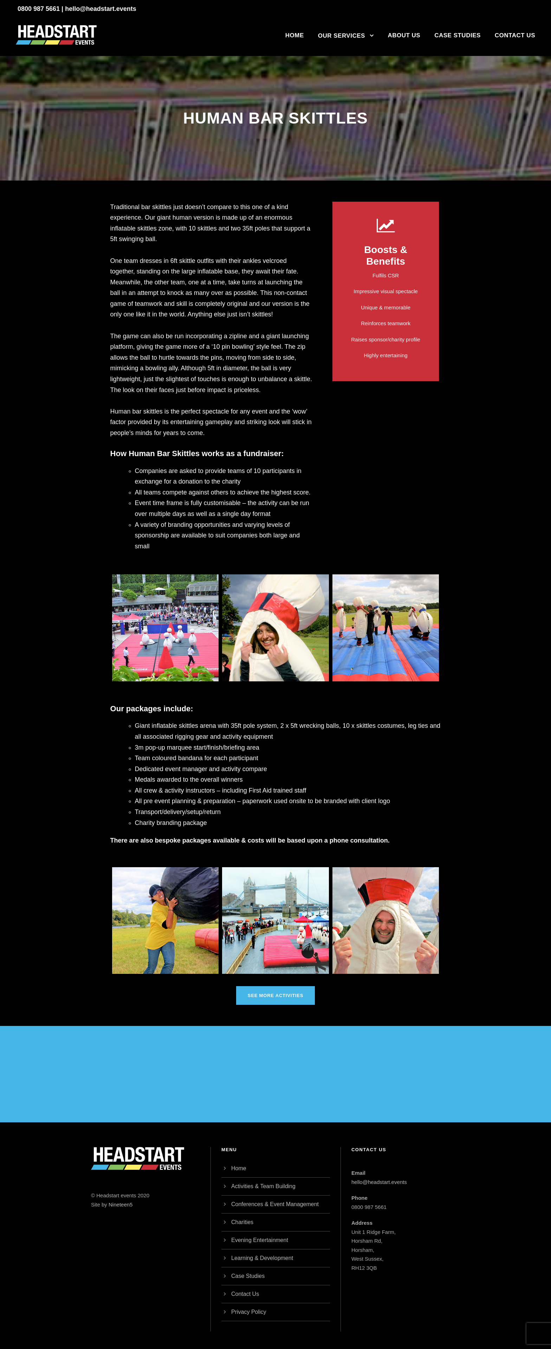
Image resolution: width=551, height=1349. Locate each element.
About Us (404, 35)
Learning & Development (262, 1258)
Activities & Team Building (263, 1186)
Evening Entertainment (259, 1240)
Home (294, 35)
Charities (242, 1222)
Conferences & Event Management (275, 1204)
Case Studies (457, 35)
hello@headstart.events (100, 8)
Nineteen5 (120, 1205)
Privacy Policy (248, 1312)
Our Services (341, 35)
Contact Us (515, 35)
